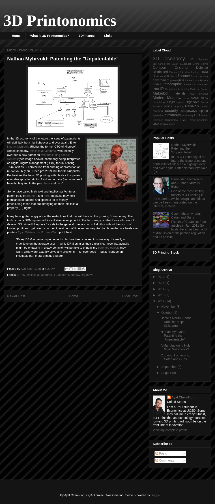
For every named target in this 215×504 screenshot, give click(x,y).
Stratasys (173, 115)
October (167, 312)
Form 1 (195, 76)
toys (182, 119)
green (173, 80)
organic (180, 102)
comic (204, 63)
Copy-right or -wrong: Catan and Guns (186, 215)
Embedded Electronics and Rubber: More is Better (187, 183)
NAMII (195, 98)
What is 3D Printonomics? (49, 36)
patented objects (108, 247)
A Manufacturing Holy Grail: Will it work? (175, 347)
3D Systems (199, 59)
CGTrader (185, 63)
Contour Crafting (170, 67)
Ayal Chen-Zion (183, 397)
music (186, 98)
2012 (162, 301)
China (196, 63)
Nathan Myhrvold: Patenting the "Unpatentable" (183, 148)
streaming (187, 115)
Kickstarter (171, 89)
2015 (162, 283)
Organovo (87, 274)
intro (156, 89)
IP (55, 274)
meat (192, 93)
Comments (164, 460)
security (171, 110)
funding (204, 76)
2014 (162, 289)
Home (16, 36)
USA (156, 124)
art (168, 63)
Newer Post (16, 296)
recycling (178, 106)
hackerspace (192, 80)
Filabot (173, 76)
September (169, 367)
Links (108, 36)
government (161, 80)
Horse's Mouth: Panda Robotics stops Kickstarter (176, 321)
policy (168, 106)
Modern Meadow (68, 274)
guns (180, 80)
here (47, 183)
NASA (204, 98)
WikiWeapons (167, 124)
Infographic (172, 84)
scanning (158, 111)
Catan (175, 63)
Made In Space (199, 89)
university (202, 120)
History (204, 80)
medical (203, 93)
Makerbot (160, 93)
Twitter (192, 120)
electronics (159, 76)
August (166, 373)
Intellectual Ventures (43, 151)
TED (197, 115)
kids (180, 89)
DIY (181, 72)
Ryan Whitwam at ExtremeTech (38, 232)
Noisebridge (159, 102)
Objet (171, 102)
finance (184, 76)
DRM (20, 274)
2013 (162, 295)
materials (179, 93)
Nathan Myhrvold (18, 146)
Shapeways (189, 111)
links (186, 89)
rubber (204, 106)
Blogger (156, 495)
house (157, 84)
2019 (162, 277)
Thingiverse (171, 120)
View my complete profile (170, 430)
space (204, 111)
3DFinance (87, 36)
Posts (161, 453)
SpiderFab (158, 115)
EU (167, 76)
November (168, 306)
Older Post (130, 296)
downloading (192, 72)
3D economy (169, 58)
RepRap (192, 106)
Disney (173, 72)
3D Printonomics (60, 20)
